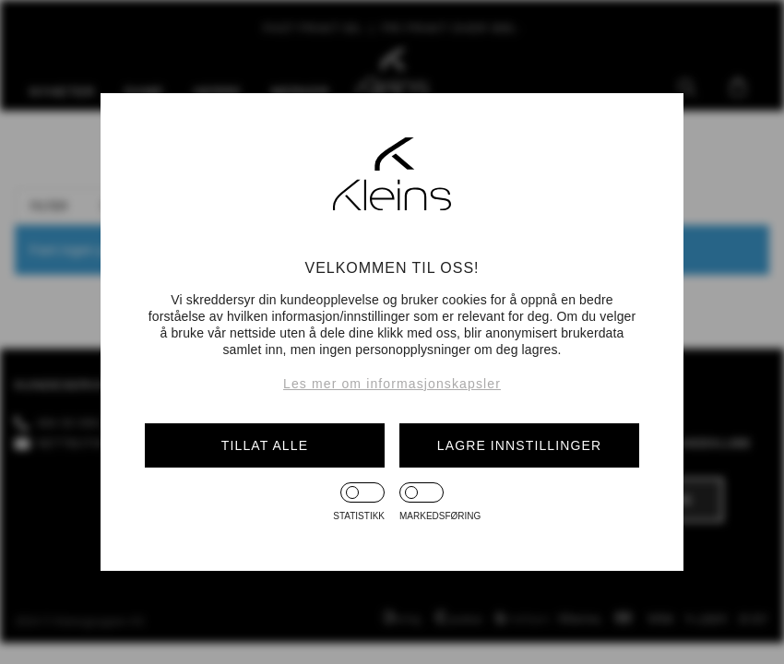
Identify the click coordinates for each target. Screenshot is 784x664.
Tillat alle (264, 445)
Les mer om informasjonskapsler (392, 383)
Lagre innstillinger (519, 445)
